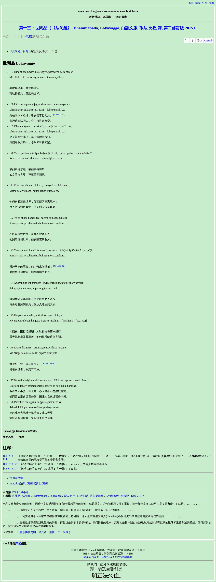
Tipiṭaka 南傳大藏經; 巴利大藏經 (28, 483)
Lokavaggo (55, 495)
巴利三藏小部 (20, 492)
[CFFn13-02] (59, 266)
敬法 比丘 (69, 495)
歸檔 (197, 3)
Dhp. (134, 495)
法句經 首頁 (16, 478)
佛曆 (28, 36)
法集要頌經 (96, 495)
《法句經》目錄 (18, 51)
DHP (141, 495)
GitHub (208, 40)
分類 (204, 3)
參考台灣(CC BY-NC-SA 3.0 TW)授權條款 (108, 557)
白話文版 (82, 495)
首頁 (191, 3)
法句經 (26, 495)
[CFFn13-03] (48, 363)
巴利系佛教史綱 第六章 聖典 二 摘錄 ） (44, 532)
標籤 (211, 3)
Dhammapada (39, 495)
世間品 (16, 495)
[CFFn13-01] (59, 114)
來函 (18, 543)
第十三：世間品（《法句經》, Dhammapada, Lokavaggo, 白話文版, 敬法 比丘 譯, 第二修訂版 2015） (108, 28)
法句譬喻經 (112, 495)
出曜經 (125, 495)
